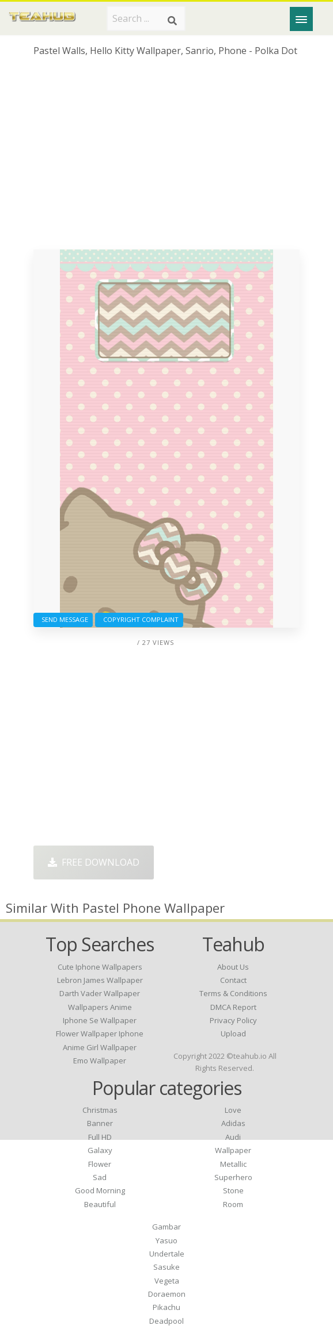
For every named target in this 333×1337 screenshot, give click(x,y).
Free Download (93, 862)
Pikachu (166, 1307)
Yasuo (166, 1240)
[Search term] (146, 18)
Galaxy (100, 1150)
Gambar (166, 1226)
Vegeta (166, 1280)
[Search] (172, 20)
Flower (99, 1164)
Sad (100, 1177)
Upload (233, 1033)
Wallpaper (233, 1150)
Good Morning (100, 1190)
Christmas (100, 1110)
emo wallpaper (99, 1060)
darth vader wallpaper (99, 993)
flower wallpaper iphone (99, 1033)
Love (233, 1110)
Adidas (233, 1123)
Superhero (233, 1177)
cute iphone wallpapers (100, 967)
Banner (100, 1123)
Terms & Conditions (233, 993)
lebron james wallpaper (100, 980)
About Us (233, 967)
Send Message (63, 619)
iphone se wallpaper (100, 1020)
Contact (233, 980)
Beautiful (100, 1204)
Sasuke (166, 1267)
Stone (233, 1190)
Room (233, 1204)
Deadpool (166, 1321)
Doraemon (167, 1294)
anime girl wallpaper (100, 1047)
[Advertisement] (166, 157)
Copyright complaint (139, 619)
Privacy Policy (233, 1020)
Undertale (166, 1253)
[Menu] (301, 19)
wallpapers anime (100, 1007)
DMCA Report (233, 1007)
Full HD (100, 1137)
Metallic (233, 1164)
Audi (233, 1137)
